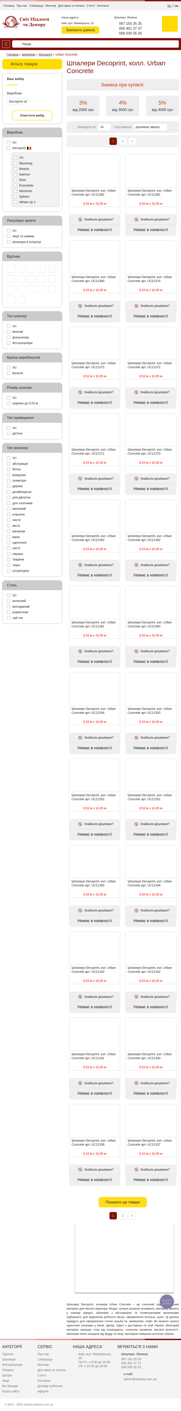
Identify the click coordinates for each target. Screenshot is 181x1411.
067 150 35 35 (130, 23)
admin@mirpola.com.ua (140, 1379)
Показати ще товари (123, 1202)
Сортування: (123, 127)
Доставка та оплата (71, 5)
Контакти (103, 5)
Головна (8, 5)
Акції (5, 1380)
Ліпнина (8, 1370)
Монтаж (51, 5)
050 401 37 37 (130, 28)
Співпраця (36, 5)
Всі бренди (10, 1386)
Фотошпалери (12, 1364)
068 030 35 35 (130, 33)
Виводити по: (87, 127)
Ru (169, 6)
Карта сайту (11, 1391)
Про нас (21, 5)
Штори (7, 1375)
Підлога (7, 1354)
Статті (91, 5)
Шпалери (9, 1359)
